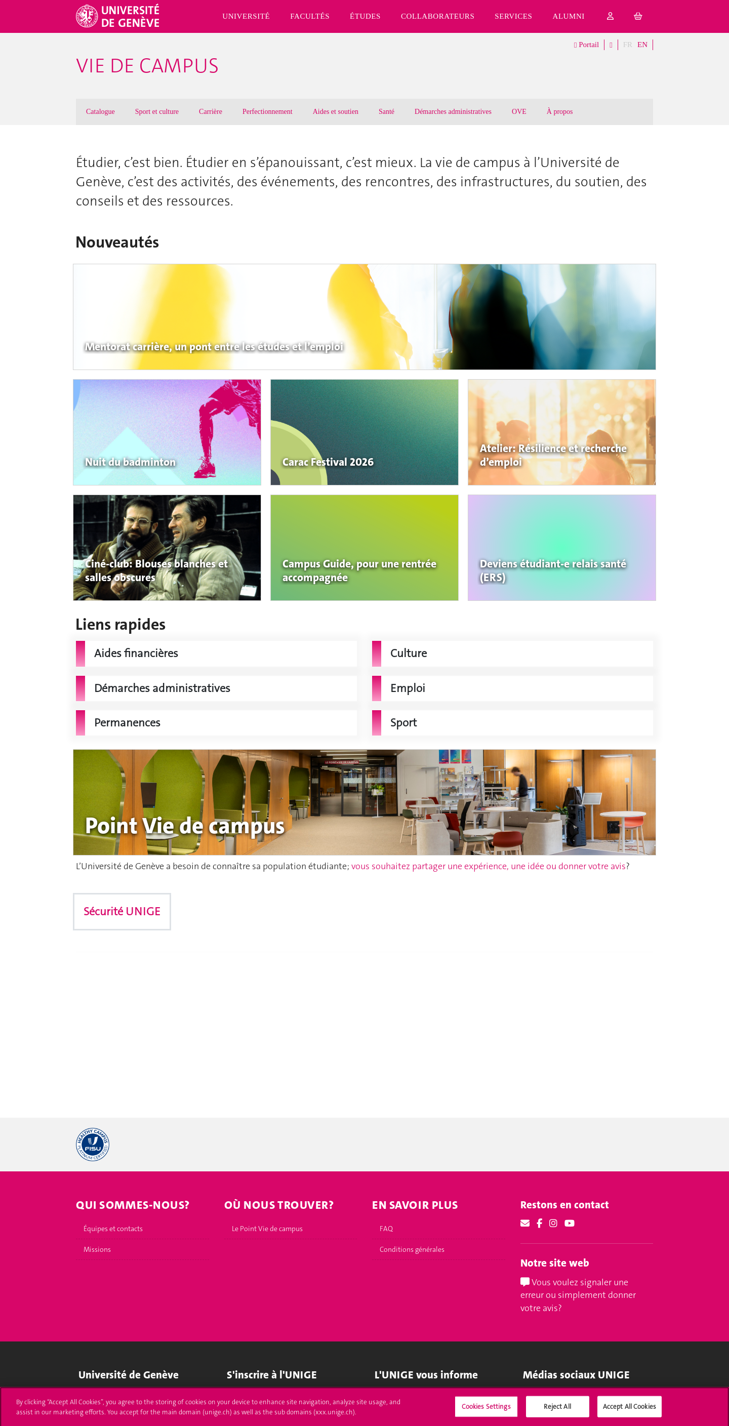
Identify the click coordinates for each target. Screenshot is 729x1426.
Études (365, 16)
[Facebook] (539, 1223)
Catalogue (100, 111)
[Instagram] (553, 1223)
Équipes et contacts (113, 1228)
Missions (97, 1249)
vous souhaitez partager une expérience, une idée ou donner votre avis (488, 866)
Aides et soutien (335, 111)
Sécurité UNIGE (122, 911)
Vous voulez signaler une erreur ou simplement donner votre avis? (578, 1295)
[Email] (525, 1223)
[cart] (638, 16)
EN (642, 44)
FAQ (386, 1228)
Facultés (310, 16)
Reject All (557, 1411)
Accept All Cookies (629, 1411)
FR (627, 44)
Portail (586, 45)
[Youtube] (569, 1223)
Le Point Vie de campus (267, 1228)
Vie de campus (147, 66)
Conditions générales (412, 1249)
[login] (610, 16)
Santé (386, 111)
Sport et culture (157, 111)
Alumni (569, 16)
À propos (560, 111)
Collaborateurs (437, 16)
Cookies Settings (486, 1411)
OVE (519, 111)
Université (246, 16)
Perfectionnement (267, 111)
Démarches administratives (453, 111)
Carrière (210, 111)
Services (513, 16)
